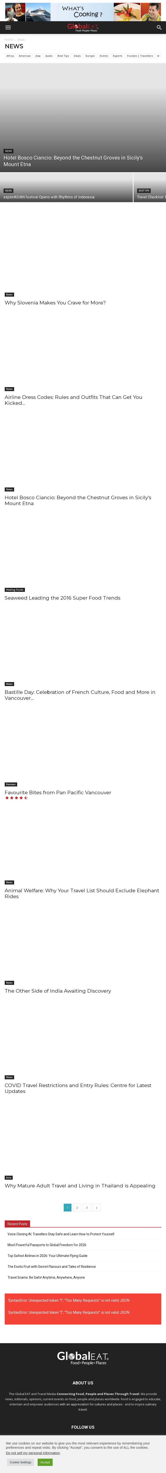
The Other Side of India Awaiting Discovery (58, 991)
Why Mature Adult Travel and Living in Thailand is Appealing (80, 1186)
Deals (77, 55)
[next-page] (97, 1207)
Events (104, 55)
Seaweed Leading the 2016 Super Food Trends (62, 598)
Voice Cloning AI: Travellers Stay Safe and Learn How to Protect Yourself (61, 1234)
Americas (25, 55)
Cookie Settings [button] (20, 1462)
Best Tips (63, 55)
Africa (10, 55)
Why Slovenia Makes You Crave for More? (55, 303)
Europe (90, 55)
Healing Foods (15, 589)
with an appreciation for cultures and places (91, 1404)
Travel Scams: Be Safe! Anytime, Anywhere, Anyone (46, 1277)
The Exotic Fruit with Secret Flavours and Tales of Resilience (52, 1266)
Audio (49, 55)
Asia (38, 55)
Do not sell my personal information (33, 1453)
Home (9, 40)
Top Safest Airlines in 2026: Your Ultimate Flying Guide (47, 1256)
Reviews (11, 784)
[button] (8, 27)
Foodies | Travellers (140, 55)
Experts (117, 55)
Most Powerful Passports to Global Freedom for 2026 (47, 1245)
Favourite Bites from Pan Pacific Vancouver (58, 792)
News (8, 151)
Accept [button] (45, 1462)
